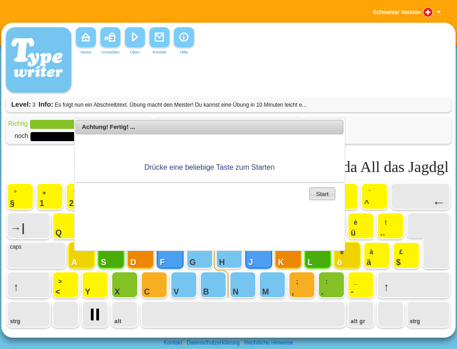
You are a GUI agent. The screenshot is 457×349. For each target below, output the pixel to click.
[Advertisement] (212, 76)
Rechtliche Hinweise (268, 342)
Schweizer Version (397, 12)
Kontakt (173, 342)
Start (322, 194)
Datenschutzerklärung (213, 342)
